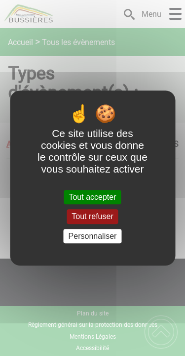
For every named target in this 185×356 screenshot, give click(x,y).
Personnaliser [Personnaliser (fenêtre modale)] (93, 236)
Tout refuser (92, 217)
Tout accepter (92, 197)
